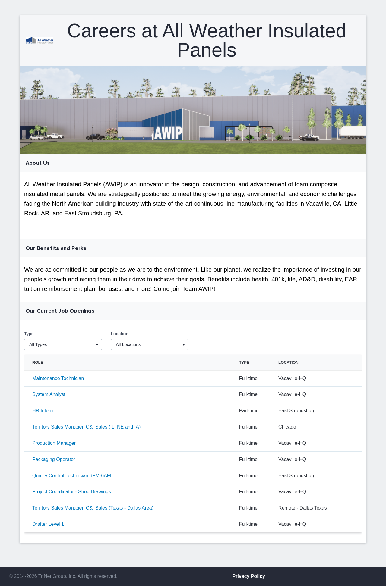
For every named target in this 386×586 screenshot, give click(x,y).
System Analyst (48, 394)
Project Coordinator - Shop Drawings (71, 491)
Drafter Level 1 (48, 524)
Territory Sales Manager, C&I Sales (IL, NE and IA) (86, 426)
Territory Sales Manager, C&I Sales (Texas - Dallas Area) (92, 507)
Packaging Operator (53, 459)
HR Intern (42, 410)
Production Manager (54, 443)
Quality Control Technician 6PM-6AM (71, 475)
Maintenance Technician (58, 378)
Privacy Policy (249, 576)
